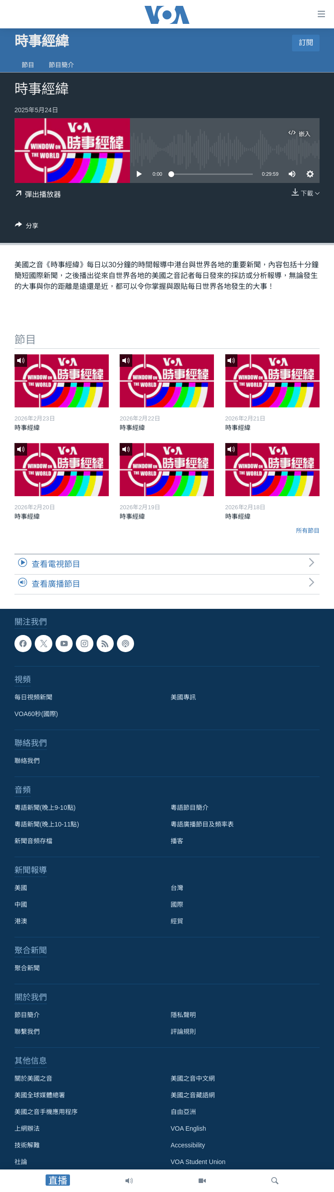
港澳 (20, 921)
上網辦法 (27, 1128)
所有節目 (308, 530)
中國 (20, 904)
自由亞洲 (183, 1111)
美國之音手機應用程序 (46, 1111)
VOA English (188, 1128)
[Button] (26, 227)
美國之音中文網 (193, 1078)
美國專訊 (183, 697)
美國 (20, 887)
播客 (177, 841)
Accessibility (188, 1145)
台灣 (177, 887)
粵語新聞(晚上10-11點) (46, 824)
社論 (20, 1161)
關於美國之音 (33, 1078)
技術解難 (27, 1145)
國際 (177, 904)
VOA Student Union (198, 1161)
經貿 (177, 921)
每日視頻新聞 (33, 697)
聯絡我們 (27, 760)
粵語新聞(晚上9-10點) (44, 807)
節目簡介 (61, 65)
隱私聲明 (183, 1014)
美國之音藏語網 (193, 1095)
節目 (28, 65)
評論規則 (183, 1031)
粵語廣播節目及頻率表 (202, 824)
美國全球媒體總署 (39, 1095)
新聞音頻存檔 (33, 841)
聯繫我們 (27, 1031)
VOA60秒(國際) (36, 713)
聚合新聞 (27, 968)
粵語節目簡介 (190, 807)
